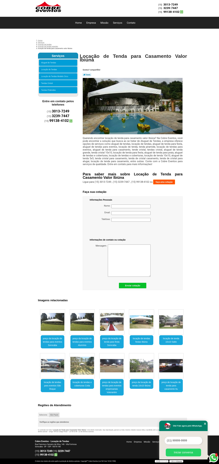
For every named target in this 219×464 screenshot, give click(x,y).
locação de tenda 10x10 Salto (171, 340)
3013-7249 (170, 4)
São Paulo (54, 415)
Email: (127, 213)
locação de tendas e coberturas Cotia (82, 384)
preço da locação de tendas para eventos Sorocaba (52, 341)
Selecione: (43, 415)
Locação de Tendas (49, 69)
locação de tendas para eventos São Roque (52, 385)
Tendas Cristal (47, 83)
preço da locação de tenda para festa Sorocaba (111, 341)
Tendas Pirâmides (49, 90)
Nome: (127, 206)
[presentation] (109, 231)
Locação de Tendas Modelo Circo (55, 76)
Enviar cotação (132, 285)
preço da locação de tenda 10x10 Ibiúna (141, 384)
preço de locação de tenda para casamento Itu (171, 385)
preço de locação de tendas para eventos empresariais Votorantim (112, 387)
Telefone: (126, 220)
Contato (131, 22)
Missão (104, 22)
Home (78, 22)
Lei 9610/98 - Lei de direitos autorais (81, 431)
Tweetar (87, 74)
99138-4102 (171, 12)
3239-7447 (170, 8)
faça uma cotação (164, 182)
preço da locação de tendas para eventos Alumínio (82, 341)
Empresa (91, 22)
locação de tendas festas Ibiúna (141, 340)
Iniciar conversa (183, 452)
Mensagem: (123, 261)
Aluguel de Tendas (49, 63)
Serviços (117, 22)
